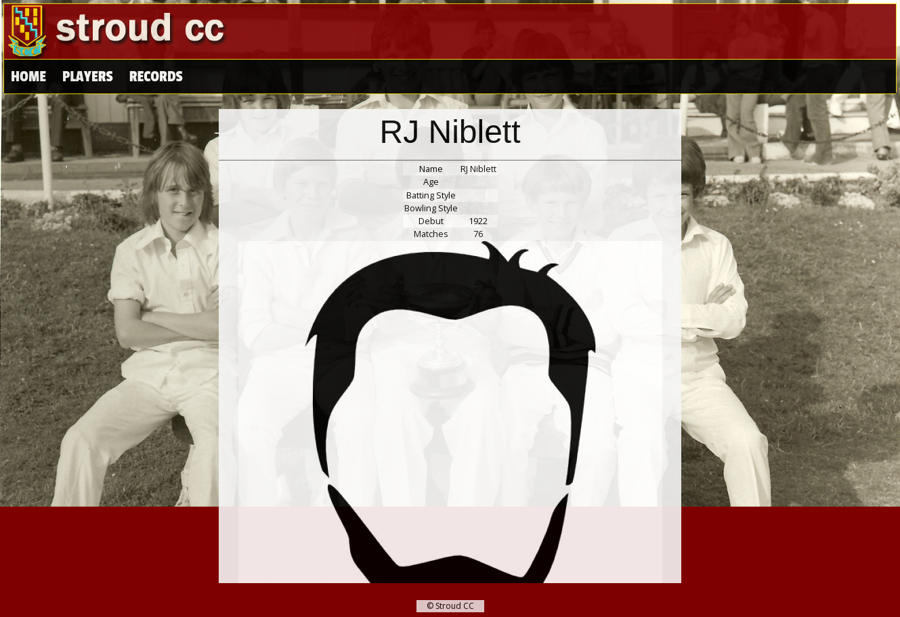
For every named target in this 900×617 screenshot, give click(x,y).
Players (87, 77)
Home (28, 77)
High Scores (168, 77)
